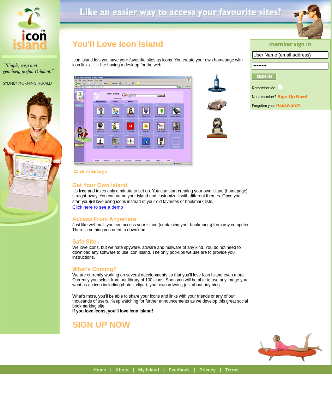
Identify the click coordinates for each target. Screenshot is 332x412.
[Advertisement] (290, 216)
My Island (149, 369)
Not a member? (279, 97)
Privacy (207, 369)
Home (100, 369)
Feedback (179, 369)
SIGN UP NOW (101, 324)
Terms (232, 369)
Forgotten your (276, 106)
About (122, 369)
